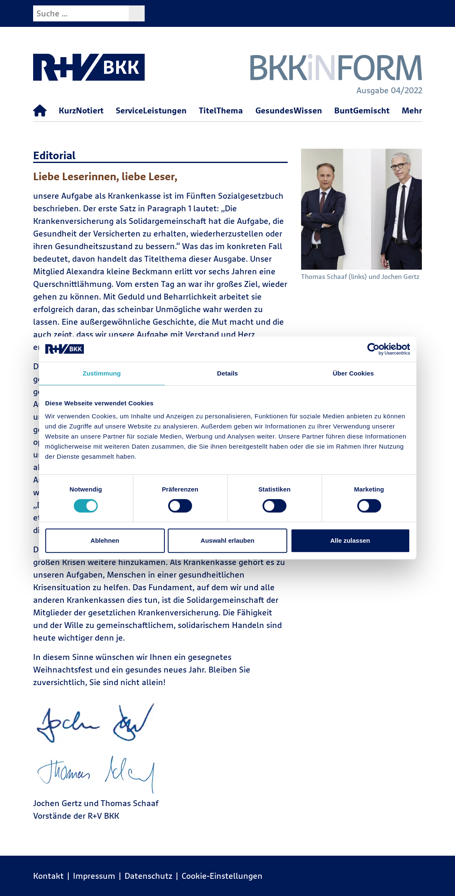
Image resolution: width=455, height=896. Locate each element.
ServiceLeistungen (151, 110)
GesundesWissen (288, 110)
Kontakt (48, 875)
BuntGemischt (362, 110)
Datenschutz (148, 875)
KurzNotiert (81, 110)
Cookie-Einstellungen (222, 875)
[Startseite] (40, 111)
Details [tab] (227, 373)
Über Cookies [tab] (353, 373)
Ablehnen (105, 540)
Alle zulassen (350, 540)
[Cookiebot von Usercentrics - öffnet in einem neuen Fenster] (373, 349)
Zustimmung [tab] (102, 373)
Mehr (412, 110)
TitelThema (221, 110)
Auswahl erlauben (227, 540)
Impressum (94, 875)
